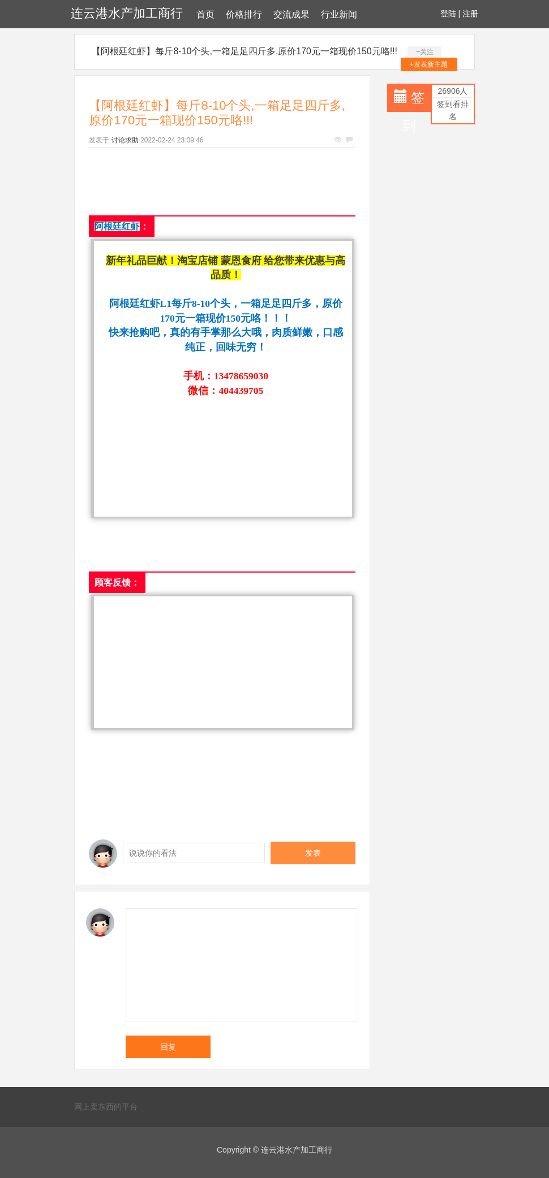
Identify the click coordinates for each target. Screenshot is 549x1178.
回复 (168, 1046)
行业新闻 (339, 14)
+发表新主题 (429, 64)
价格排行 (244, 14)
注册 (470, 13)
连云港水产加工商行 (127, 13)
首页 (205, 14)
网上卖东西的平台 (106, 1106)
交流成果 (291, 14)
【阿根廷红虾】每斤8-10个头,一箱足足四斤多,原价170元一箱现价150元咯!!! (244, 51)
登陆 (448, 13)
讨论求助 (125, 140)
